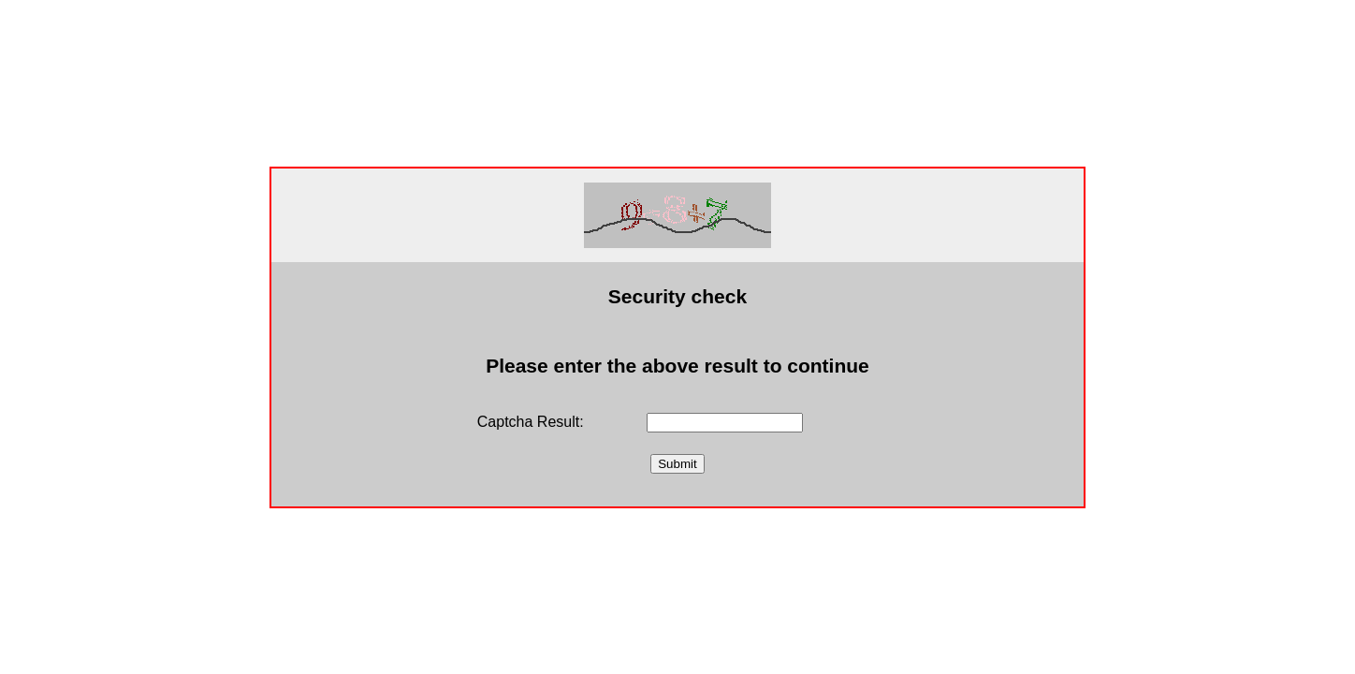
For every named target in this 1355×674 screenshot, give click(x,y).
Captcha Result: (530, 422)
